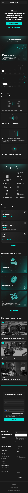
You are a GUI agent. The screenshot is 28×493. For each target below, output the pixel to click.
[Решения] (22, 450)
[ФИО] (14, 400)
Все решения (14, 310)
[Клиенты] (22, 472)
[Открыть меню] (3, 2)
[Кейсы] (22, 451)
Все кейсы (14, 245)
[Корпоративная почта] (14, 408)
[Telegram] (2, 454)
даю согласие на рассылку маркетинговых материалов (20, 442)
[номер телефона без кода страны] (15, 410)
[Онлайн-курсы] (6, 463)
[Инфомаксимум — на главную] (14, 2)
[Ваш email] (21, 432)
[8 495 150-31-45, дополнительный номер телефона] (6, 450)
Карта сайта (14, 484)
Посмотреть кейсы (14, 27)
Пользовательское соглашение (14, 487)
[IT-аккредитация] (22, 477)
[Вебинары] (6, 461)
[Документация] (6, 458)
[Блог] (22, 476)
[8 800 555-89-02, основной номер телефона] (6, 449)
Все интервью (14, 384)
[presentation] (25, 212)
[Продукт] (22, 448)
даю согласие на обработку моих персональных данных (21, 438)
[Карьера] (22, 474)
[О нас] (22, 471)
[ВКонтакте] (4, 454)
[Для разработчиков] (6, 460)
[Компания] (14, 403)
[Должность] (14, 405)
